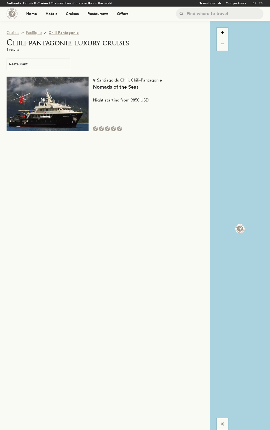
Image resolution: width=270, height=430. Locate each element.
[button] (236, 225)
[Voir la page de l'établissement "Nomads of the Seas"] (105, 104)
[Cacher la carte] (222, 424)
